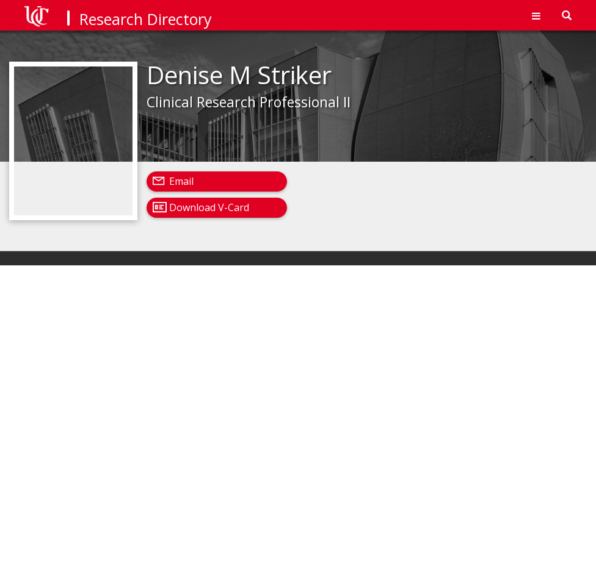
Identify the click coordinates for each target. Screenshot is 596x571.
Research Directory (145, 19)
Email (181, 181)
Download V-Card (209, 207)
